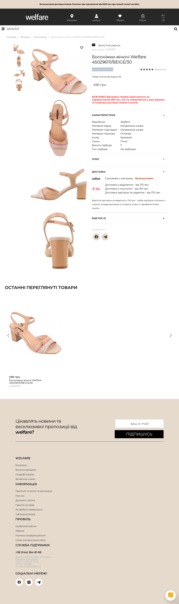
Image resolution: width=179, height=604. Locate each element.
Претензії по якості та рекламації (33, 491)
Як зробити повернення (28, 509)
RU (163, 15)
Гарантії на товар (24, 505)
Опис (95, 159)
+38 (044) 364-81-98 (28, 552)
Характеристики (103, 115)
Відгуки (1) (160, 69)
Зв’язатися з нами (25, 479)
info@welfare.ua (32, 566)
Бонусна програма (25, 469)
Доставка (99, 171)
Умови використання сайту (30, 540)
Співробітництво (24, 474)
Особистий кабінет (26, 526)
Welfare (125, 121)
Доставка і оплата (25, 500)
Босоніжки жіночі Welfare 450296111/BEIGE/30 (77, 37)
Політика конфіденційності (30, 535)
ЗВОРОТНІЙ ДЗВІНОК (109, 45)
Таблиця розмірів (25, 514)
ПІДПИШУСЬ (139, 434)
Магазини (21, 465)
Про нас (19, 495)
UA (163, 20)
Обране (19, 530)
